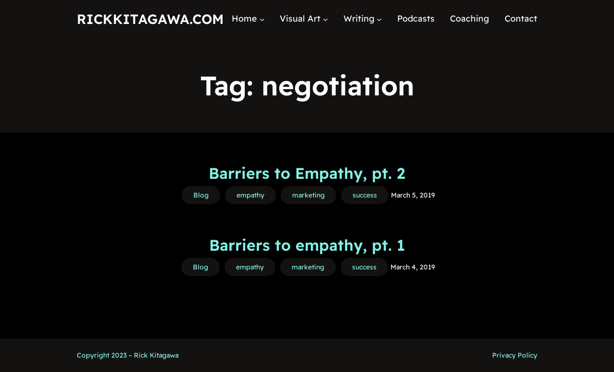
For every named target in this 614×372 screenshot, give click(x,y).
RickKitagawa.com (150, 19)
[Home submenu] (262, 19)
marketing (308, 195)
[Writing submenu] (379, 19)
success (365, 195)
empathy (250, 195)
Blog (201, 195)
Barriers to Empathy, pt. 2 (307, 173)
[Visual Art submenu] (325, 19)
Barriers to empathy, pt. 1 (307, 245)
